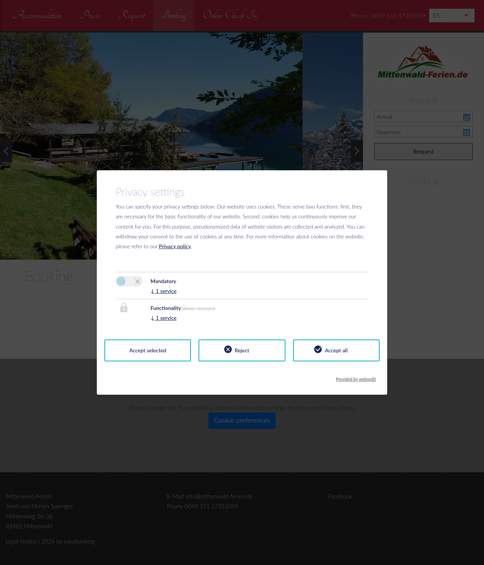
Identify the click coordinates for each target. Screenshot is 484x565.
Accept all (336, 350)
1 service (163, 291)
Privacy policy (175, 246)
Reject (242, 350)
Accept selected (147, 350)
